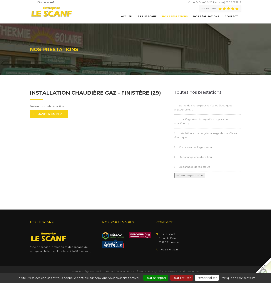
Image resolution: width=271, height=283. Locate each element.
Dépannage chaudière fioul (195, 156)
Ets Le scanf (147, 16)
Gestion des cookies (107, 271)
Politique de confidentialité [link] (238, 278)
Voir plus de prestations (190, 175)
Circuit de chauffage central (195, 147)
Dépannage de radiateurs (194, 166)
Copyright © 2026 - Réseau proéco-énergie (172, 271)
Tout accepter (155, 278)
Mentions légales (82, 271)
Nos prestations (175, 16)
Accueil (126, 16)
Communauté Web (132, 271)
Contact (231, 16)
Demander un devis (48, 114)
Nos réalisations (206, 16)
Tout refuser (181, 278)
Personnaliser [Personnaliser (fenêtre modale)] (207, 278)
